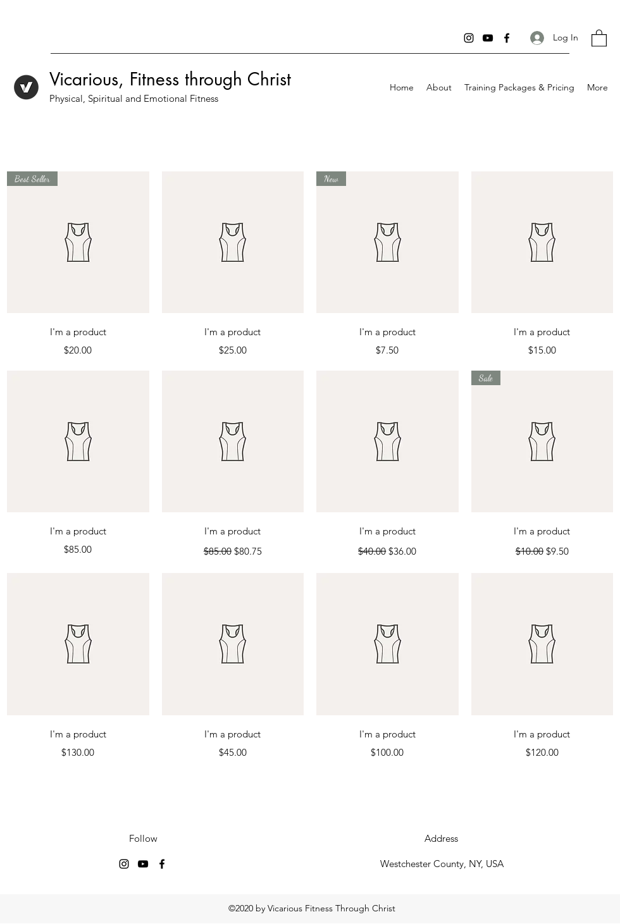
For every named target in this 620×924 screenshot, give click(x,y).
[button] (599, 37)
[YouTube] (487, 38)
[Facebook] (506, 38)
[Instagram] (468, 38)
